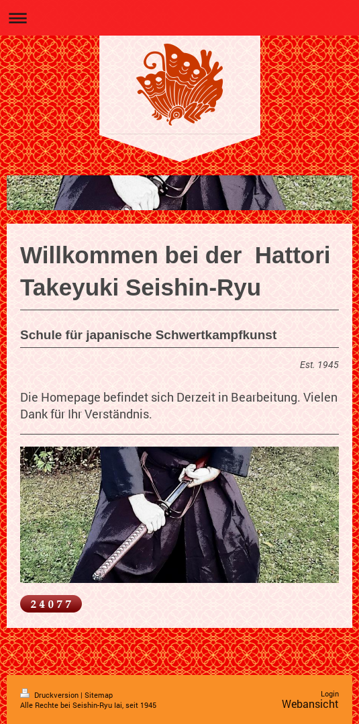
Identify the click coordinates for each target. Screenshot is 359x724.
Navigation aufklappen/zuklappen (179, 17)
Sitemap (99, 695)
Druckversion (50, 695)
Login (330, 693)
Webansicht (310, 703)
